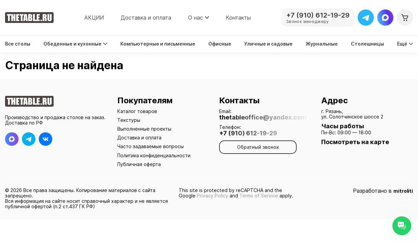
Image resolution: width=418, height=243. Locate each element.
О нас (195, 18)
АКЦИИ (94, 18)
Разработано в (383, 191)
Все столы (17, 44)
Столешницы (367, 44)
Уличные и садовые (268, 44)
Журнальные (322, 44)
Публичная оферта (139, 164)
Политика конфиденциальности (153, 155)
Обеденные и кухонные (75, 44)
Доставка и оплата (146, 18)
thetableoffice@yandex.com (262, 117)
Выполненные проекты (144, 129)
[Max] (385, 17)
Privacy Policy (212, 195)
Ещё (405, 44)
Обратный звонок (258, 147)
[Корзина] (405, 17)
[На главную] (29, 17)
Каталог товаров (137, 111)
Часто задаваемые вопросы (150, 146)
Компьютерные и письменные (157, 44)
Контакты (238, 18)
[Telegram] (366, 17)
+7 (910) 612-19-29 (248, 133)
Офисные (219, 44)
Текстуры (128, 120)
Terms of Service (258, 195)
